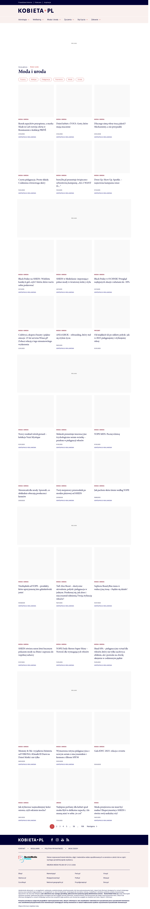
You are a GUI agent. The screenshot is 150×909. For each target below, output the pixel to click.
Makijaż (33, 79)
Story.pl (106, 882)
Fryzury (23, 79)
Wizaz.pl (106, 878)
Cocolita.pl (22, 882)
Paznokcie (59, 79)
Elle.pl (20, 873)
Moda (70, 79)
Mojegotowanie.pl (53, 878)
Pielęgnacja (46, 79)
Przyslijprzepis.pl (80, 882)
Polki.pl (77, 878)
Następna (91, 826)
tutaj (37, 906)
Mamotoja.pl (51, 873)
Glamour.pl (22, 878)
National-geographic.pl (55, 882)
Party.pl (77, 873)
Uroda (80, 79)
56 (74, 826)
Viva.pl (105, 873)
